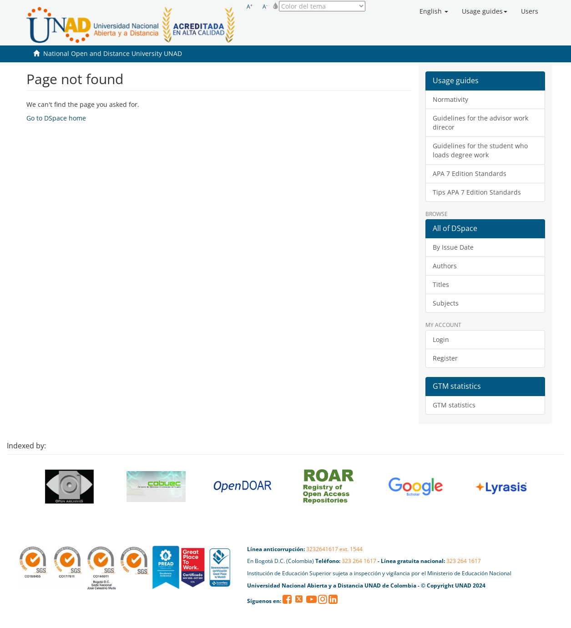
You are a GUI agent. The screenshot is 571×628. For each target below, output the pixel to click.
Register (445, 358)
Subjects (446, 303)
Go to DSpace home (56, 118)
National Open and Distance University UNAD (112, 53)
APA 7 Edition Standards (469, 173)
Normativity (450, 99)
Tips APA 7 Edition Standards (477, 192)
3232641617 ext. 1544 (334, 549)
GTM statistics (454, 405)
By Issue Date (453, 247)
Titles (441, 284)
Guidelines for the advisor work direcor (480, 122)
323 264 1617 (359, 561)
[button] (434, 11)
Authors (445, 265)
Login (441, 339)
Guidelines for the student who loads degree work (480, 150)
